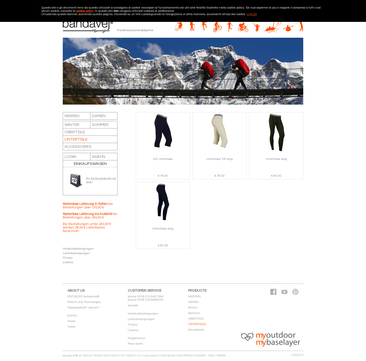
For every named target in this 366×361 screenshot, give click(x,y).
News (71, 321)
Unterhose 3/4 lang (219, 159)
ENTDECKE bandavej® (83, 296)
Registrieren (136, 338)
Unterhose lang (276, 159)
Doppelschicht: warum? (84, 307)
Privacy (68, 257)
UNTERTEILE (76, 139)
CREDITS (297, 355)
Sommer (100, 125)
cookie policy (84, 11)
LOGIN (70, 157)
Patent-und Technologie (84, 302)
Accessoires (78, 147)
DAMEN (98, 116)
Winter (72, 125)
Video (72, 326)
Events (72, 315)
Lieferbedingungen (76, 253)
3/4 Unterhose (163, 159)
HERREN (72, 116)
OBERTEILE (75, 132)
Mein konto (135, 343)
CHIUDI (252, 14)
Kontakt (133, 305)
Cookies (68, 262)
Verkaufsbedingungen (78, 248)
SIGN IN (98, 157)
